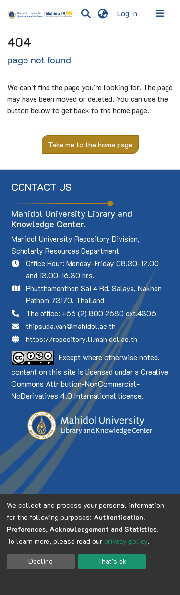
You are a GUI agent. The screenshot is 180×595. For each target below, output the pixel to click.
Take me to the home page (90, 144)
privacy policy (126, 541)
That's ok (111, 561)
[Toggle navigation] (160, 13)
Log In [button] (127, 13)
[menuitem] (102, 13)
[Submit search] (86, 13)
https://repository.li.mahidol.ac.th (81, 339)
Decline (40, 561)
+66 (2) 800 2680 (93, 313)
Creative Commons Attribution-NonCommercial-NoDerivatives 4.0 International (90, 383)
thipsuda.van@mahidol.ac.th (71, 326)
